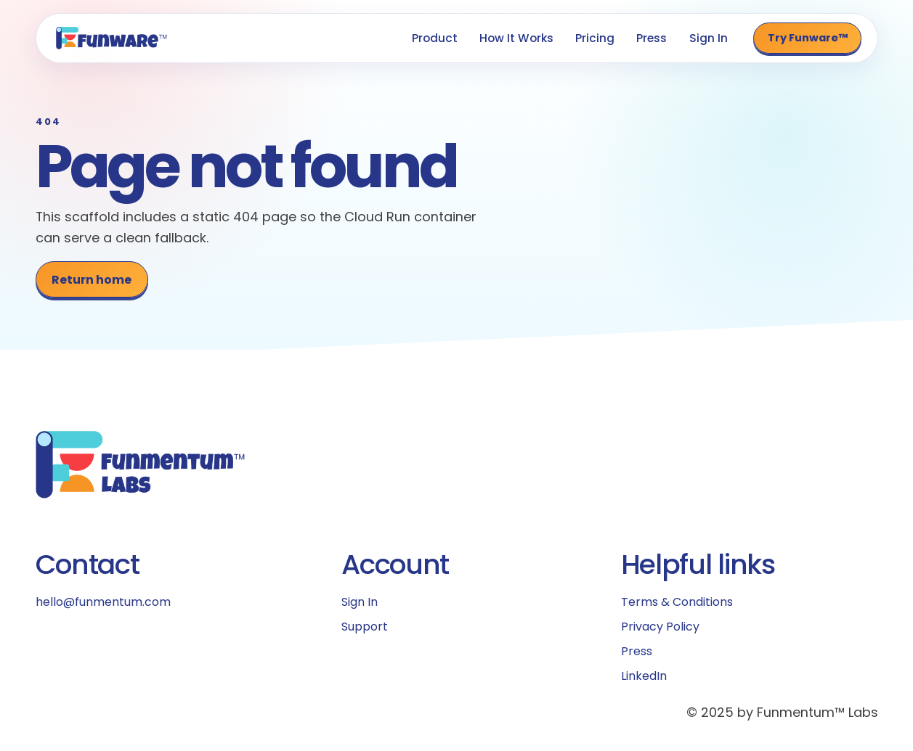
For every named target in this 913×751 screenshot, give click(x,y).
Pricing (594, 38)
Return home (91, 279)
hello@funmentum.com (103, 602)
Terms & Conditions (677, 602)
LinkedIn (644, 676)
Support (364, 626)
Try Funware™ (808, 37)
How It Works (516, 38)
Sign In (708, 38)
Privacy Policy (660, 626)
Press (651, 38)
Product (435, 38)
